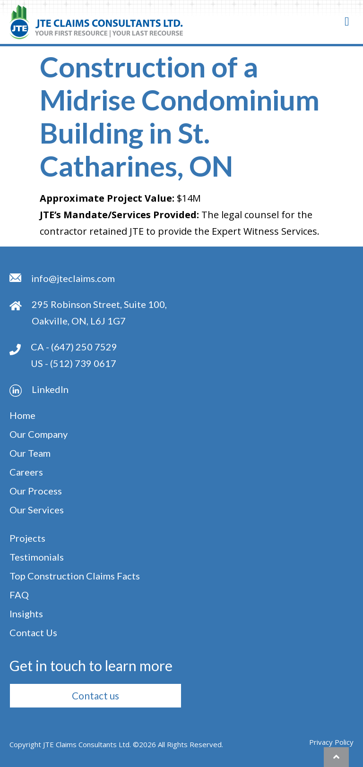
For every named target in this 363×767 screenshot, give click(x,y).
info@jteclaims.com (73, 278)
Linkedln (50, 389)
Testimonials (36, 556)
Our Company (38, 434)
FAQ (19, 594)
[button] (95, 695)
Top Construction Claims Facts (74, 575)
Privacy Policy (331, 742)
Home (22, 415)
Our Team (30, 453)
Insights (26, 613)
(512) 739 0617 (83, 363)
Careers (26, 471)
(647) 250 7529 (84, 346)
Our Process (35, 490)
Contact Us (33, 632)
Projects (27, 538)
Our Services (36, 509)
